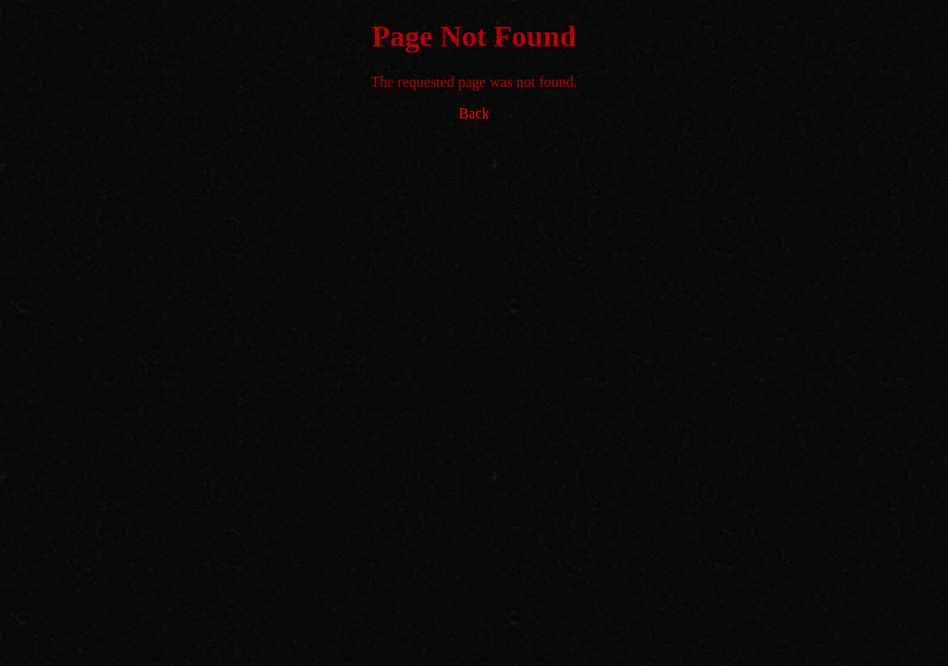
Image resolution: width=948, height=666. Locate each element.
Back (474, 113)
